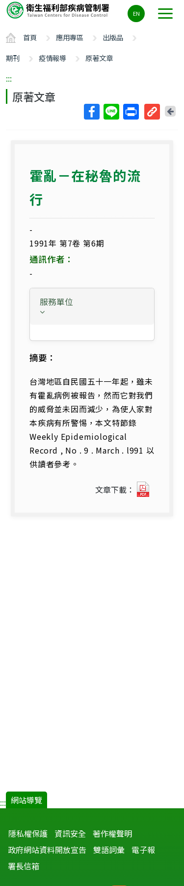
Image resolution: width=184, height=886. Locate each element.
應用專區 (69, 37)
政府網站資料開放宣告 (47, 849)
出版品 (113, 37)
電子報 (143, 849)
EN (136, 13)
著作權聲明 (112, 833)
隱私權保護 (28, 833)
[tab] (92, 306)
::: (9, 78)
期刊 (13, 58)
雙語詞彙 (109, 849)
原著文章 (99, 58)
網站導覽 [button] (26, 800)
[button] (92, 306)
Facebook (91, 112)
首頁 (30, 37)
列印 (130, 112)
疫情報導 (52, 58)
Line (111, 112)
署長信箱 (23, 866)
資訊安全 (70, 833)
